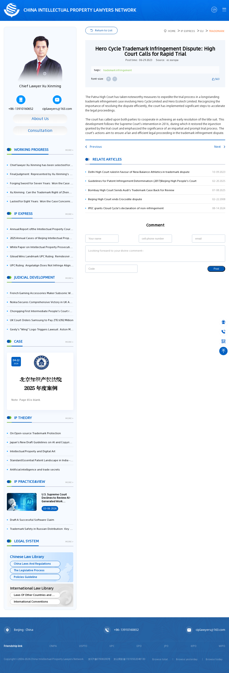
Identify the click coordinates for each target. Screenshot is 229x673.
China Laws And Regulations (32, 564)
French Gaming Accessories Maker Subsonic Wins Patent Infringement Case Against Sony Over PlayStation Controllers (41, 293)
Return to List (103, 30)
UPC (112, 646)
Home (170, 31)
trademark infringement (117, 70)
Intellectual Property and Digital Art (32, 451)
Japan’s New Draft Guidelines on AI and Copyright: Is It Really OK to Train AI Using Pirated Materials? (41, 442)
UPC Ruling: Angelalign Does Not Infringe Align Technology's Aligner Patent (41, 265)
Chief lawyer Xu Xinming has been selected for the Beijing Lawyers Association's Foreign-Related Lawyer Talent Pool (41, 165)
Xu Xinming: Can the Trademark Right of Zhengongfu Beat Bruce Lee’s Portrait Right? (41, 192)
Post (216, 268)
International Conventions (31, 602)
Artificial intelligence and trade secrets (35, 469)
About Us (40, 118)
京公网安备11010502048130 (129, 659)
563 (217, 79)
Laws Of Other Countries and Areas (36, 595)
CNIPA (53, 646)
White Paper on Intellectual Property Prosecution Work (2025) (41, 247)
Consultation (40, 130)
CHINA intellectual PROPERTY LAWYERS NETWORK (70, 10)
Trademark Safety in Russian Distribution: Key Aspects (41, 529)
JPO (166, 646)
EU (202, 31)
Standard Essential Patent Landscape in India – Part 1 (41, 460)
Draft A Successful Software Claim (32, 520)
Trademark (216, 31)
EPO (139, 646)
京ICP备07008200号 (99, 659)
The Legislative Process (29, 570)
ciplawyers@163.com (57, 103)
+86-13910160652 (20, 103)
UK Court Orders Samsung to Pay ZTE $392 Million (41, 320)
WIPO (222, 646)
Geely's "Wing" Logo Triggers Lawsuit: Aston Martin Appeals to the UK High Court (41, 329)
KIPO (193, 646)
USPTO (83, 646)
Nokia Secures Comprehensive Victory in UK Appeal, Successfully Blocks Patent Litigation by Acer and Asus (41, 302)
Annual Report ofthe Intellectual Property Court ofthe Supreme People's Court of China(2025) (41, 229)
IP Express (188, 31)
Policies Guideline (25, 577)
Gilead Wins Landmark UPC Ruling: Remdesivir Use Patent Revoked (41, 256)
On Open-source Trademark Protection (35, 433)
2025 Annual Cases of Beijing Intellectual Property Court (41, 238)
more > (69, 150)
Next (219, 147)
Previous (93, 147)
